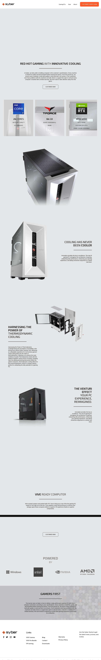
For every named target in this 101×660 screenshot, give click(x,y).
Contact (44, 640)
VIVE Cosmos (30, 637)
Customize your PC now (89, 4)
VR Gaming (29, 643)
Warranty (61, 637)
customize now (50, 87)
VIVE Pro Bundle (31, 640)
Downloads (46, 643)
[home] (30, 4)
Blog (43, 637)
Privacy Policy (63, 640)
